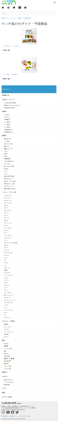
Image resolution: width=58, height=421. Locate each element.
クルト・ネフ (7, 327)
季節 (3, 340)
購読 (29, 416)
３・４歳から (7, 124)
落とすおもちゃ (8, 178)
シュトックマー (8, 235)
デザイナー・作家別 (8, 321)
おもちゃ (13, 18)
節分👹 (6, 346)
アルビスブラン (8, 195)
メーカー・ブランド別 (9, 192)
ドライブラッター (8, 252)
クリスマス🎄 (7, 368)
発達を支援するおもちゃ (10, 188)
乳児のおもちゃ (8, 139)
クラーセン (6, 329)
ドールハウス (7, 163)
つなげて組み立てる (9, 161)
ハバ (5, 265)
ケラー (5, 233)
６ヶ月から (6, 117)
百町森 (5, 270)
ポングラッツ (7, 297)
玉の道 (5, 156)
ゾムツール (6, 250)
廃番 (3, 392)
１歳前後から (7, 119)
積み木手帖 (6, 384)
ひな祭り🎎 (7, 356)
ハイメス (6, 262)
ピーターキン (7, 272)
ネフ (5, 260)
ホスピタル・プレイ (9, 186)
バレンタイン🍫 (8, 348)
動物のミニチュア (8, 149)
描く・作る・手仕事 (9, 166)
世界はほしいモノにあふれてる (12, 105)
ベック (5, 290)
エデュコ (6, 205)
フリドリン (6, 280)
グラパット (6, 218)
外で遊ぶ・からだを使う (10, 181)
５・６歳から (7, 127)
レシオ (5, 312)
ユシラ (5, 307)
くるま (5, 151)
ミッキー (6, 305)
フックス (6, 277)
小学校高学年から (8, 132)
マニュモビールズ (8, 302)
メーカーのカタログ (9, 382)
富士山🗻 (6, 353)
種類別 (20, 18)
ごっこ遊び (6, 141)
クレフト (6, 215)
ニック (5, 257)
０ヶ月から (6, 114)
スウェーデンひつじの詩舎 (10, 242)
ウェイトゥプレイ (8, 203)
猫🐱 (5, 351)
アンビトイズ (7, 198)
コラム (4, 388)
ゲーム (5, 171)
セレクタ (6, 245)
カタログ (5, 376)
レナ (5, 315)
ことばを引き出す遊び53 (10, 102)
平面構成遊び (27, 18)
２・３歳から (7, 122)
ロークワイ (6, 317)
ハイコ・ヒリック (8, 331)
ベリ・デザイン (8, 292)
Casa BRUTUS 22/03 (9, 107)
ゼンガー (6, 247)
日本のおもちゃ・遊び (9, 183)
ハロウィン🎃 (7, 366)
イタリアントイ (8, 200)
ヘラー (5, 287)
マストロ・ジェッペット (10, 300)
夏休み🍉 (6, 363)
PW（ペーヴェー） (9, 295)
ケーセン (6, 225)
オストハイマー (8, 210)
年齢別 (4, 111)
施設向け (5, 372)
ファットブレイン (8, 275)
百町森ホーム (5, 18)
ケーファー (6, 230)
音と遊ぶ (6, 168)
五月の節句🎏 (7, 361)
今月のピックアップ (8, 99)
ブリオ (5, 282)
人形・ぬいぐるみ (8, 144)
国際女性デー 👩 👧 (9, 358)
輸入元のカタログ (8, 379)
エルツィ (6, 208)
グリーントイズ (8, 223)
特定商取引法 (5, 416)
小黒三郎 (6, 334)
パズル (5, 173)
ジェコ (5, 240)
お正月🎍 (6, 343)
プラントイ (6, 285)
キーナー (6, 213)
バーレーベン (7, 267)
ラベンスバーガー (8, 310)
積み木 (5, 153)
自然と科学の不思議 (9, 176)
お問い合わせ (22, 416)
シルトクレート (8, 238)
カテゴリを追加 (7, 397)
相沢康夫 (6, 324)
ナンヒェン (6, 255)
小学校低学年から (8, 129)
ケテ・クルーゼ (8, 228)
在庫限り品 (5, 95)
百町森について (14, 416)
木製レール (6, 146)
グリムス (6, 220)
